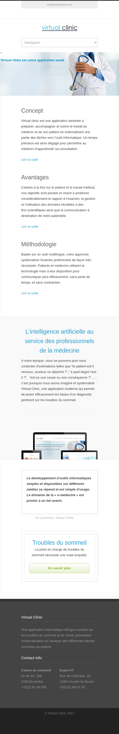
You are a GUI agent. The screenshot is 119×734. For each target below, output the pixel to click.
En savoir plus (59, 568)
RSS (59, 13)
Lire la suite (29, 159)
